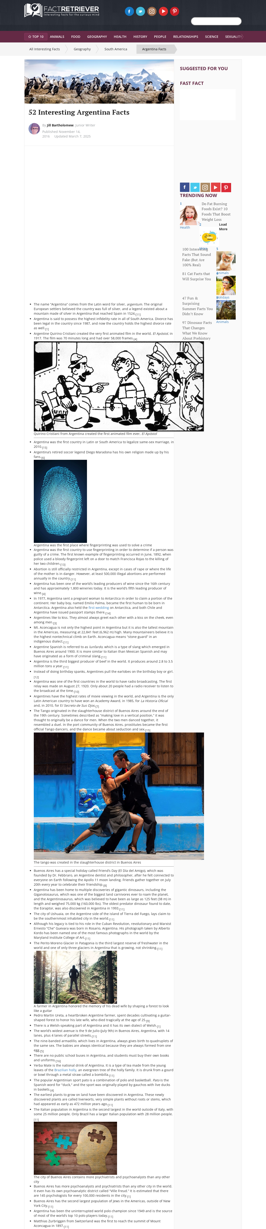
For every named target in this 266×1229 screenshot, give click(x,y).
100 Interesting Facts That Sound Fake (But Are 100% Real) (196, 257)
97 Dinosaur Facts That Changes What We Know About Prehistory (197, 330)
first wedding (99, 607)
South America (116, 49)
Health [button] (120, 36)
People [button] (160, 36)
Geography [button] (97, 36)
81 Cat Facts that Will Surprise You (196, 276)
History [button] (140, 36)
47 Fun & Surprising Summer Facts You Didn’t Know (197, 306)
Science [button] (211, 36)
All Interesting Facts (44, 49)
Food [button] (75, 36)
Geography (82, 49)
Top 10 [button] (35, 36)
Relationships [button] (185, 36)
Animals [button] (57, 36)
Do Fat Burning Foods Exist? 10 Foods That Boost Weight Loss (216, 211)
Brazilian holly (65, 1070)
